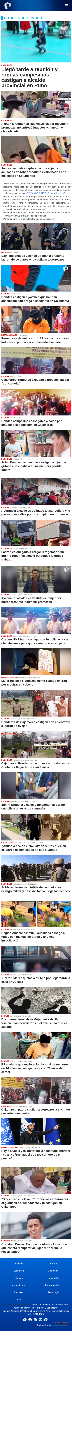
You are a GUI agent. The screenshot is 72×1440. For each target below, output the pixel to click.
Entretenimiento (53, 1285)
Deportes (18, 1292)
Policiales (19, 1263)
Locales (19, 1278)
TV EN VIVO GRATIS (36, 193)
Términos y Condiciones (47, 1308)
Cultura (18, 1299)
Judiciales (53, 1270)
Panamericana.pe (56, 193)
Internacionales (19, 1285)
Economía (19, 1270)
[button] (66, 5)
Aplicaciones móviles (23, 1308)
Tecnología (53, 1292)
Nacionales (53, 1278)
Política (53, 1263)
